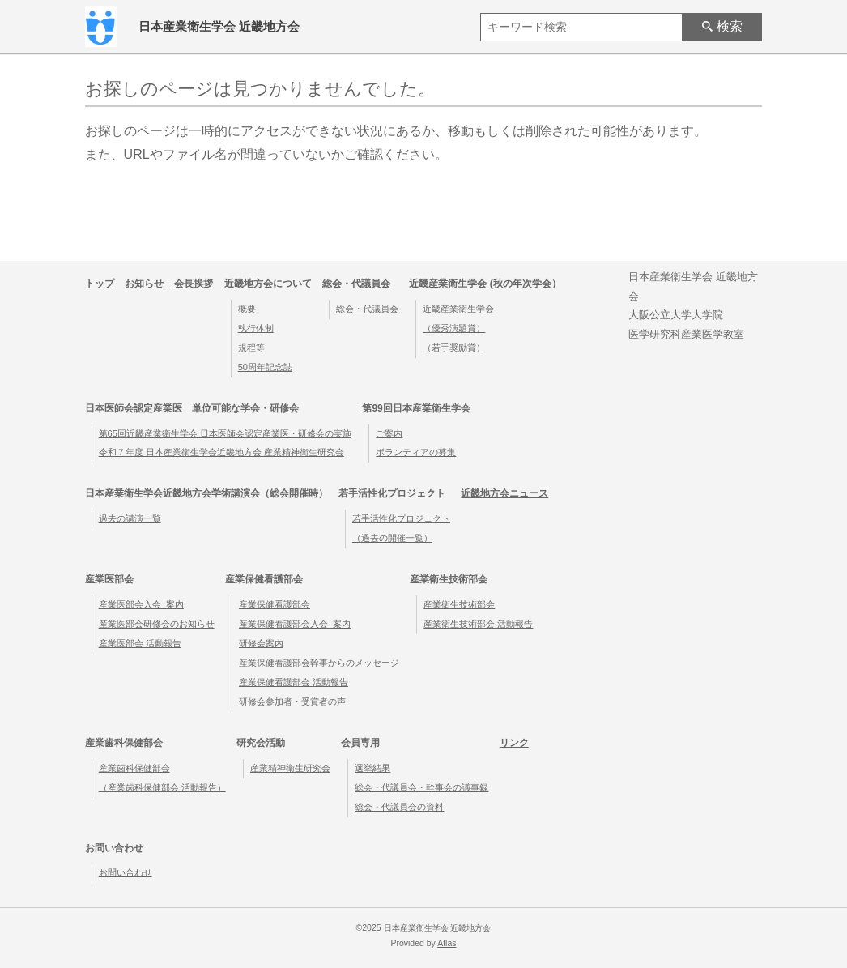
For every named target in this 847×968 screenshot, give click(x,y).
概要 (247, 308)
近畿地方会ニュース (504, 493)
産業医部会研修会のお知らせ (157, 624)
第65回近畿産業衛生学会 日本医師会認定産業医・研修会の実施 (225, 433)
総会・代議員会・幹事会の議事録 (421, 787)
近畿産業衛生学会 (458, 308)
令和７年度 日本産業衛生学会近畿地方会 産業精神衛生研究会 (221, 452)
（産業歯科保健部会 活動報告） (162, 787)
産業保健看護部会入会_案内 (295, 624)
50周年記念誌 (265, 367)
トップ (99, 283)
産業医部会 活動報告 (140, 643)
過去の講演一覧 (130, 518)
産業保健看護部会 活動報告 (293, 682)
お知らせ (144, 283)
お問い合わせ (125, 872)
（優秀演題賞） (454, 328)
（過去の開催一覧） (392, 538)
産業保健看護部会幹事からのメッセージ (319, 662)
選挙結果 (372, 768)
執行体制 (256, 328)
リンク (514, 742)
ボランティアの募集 (416, 452)
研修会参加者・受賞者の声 (292, 701)
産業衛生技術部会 (459, 604)
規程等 (251, 347)
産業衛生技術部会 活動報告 (478, 624)
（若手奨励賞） (454, 347)
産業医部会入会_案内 (141, 604)
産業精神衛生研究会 (290, 768)
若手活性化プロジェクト (401, 518)
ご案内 (389, 433)
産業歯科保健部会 (134, 768)
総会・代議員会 (367, 308)
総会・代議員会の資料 (399, 807)
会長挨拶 (193, 283)
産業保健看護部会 (274, 604)
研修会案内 (261, 643)
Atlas (446, 943)
